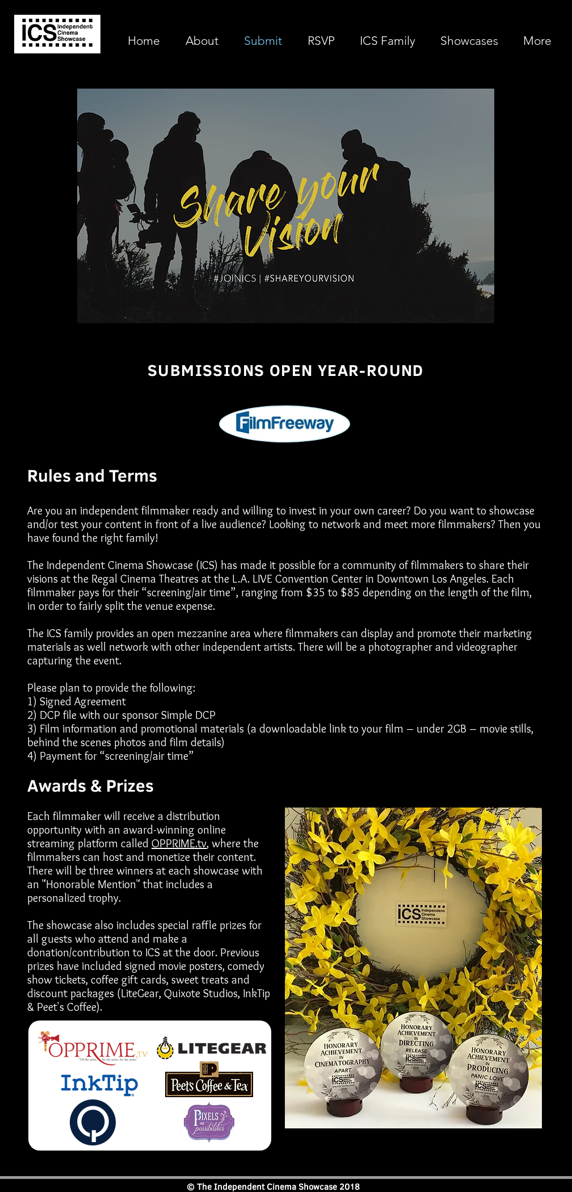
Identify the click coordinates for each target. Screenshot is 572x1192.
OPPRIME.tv (179, 843)
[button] (469, 41)
